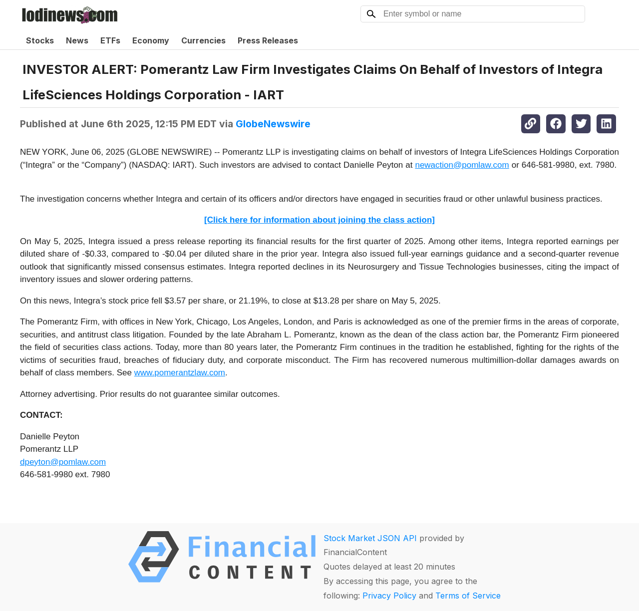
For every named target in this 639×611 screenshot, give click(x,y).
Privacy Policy (389, 596)
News (77, 40)
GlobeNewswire (273, 124)
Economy (150, 40)
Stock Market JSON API (370, 538)
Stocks (40, 40)
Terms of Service (468, 596)
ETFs (110, 40)
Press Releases (268, 40)
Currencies (203, 40)
